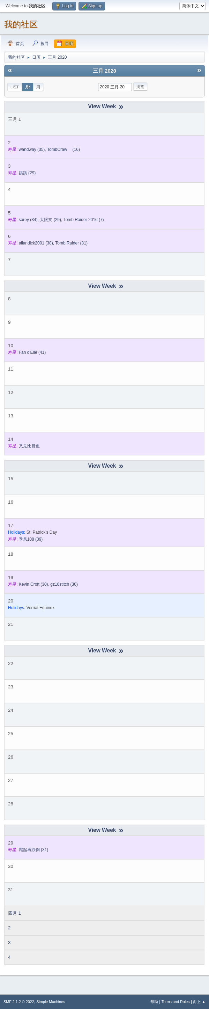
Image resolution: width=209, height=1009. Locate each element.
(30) (33, 584)
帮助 (154, 1002)
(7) (84, 219)
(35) (32, 149)
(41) (32, 352)
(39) (31, 539)
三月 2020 (104, 71)
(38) (36, 243)
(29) (27, 172)
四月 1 (14, 913)
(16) (63, 149)
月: (27, 87)
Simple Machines (50, 1002)
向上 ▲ (199, 1002)
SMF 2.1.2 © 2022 (18, 1002)
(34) (28, 219)
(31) (71, 243)
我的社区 (21, 24)
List (14, 87)
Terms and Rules (176, 1002)
